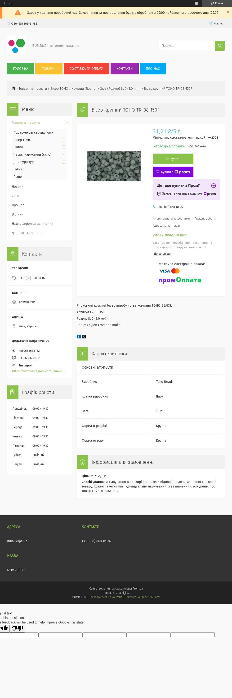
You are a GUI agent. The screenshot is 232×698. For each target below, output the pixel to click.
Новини (17, 187)
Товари (48, 69)
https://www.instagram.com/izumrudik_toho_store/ (39, 371)
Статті (16, 196)
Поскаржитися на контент (105, 597)
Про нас (153, 69)
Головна (20, 69)
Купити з (175, 172)
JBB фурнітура (24, 162)
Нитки (18, 147)
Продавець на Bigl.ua (116, 593)
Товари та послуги (33, 89)
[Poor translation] (17, 628)
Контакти (124, 69)
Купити (175, 159)
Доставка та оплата (86, 69)
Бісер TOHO (59, 89)
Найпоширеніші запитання (32, 224)
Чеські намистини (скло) (32, 155)
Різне (17, 177)
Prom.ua (138, 588)
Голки (17, 169)
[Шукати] (220, 46)
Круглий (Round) (84, 89)
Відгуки (17, 214)
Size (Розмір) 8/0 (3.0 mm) (120, 89)
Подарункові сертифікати (33, 133)
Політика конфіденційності (142, 597)
